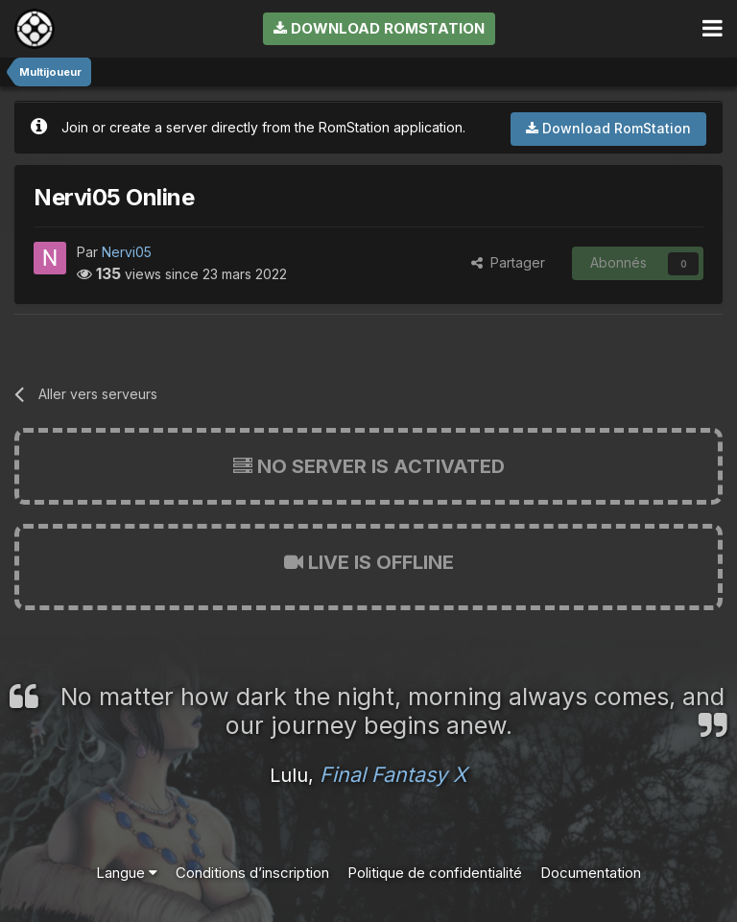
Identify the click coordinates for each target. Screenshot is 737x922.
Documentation (590, 872)
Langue (126, 872)
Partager (508, 262)
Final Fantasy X (393, 774)
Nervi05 (127, 252)
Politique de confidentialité (434, 872)
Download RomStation (379, 28)
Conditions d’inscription (252, 872)
